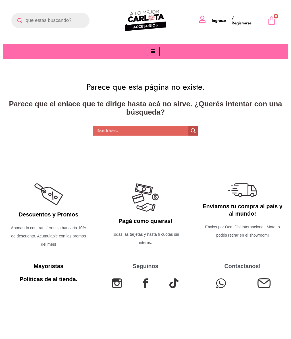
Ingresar (219, 20)
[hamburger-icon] (153, 51)
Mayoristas (48, 266)
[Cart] (271, 20)
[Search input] (142, 131)
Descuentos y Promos (48, 214)
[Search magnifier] (193, 131)
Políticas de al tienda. (48, 279)
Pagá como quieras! (145, 221)
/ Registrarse (241, 20)
